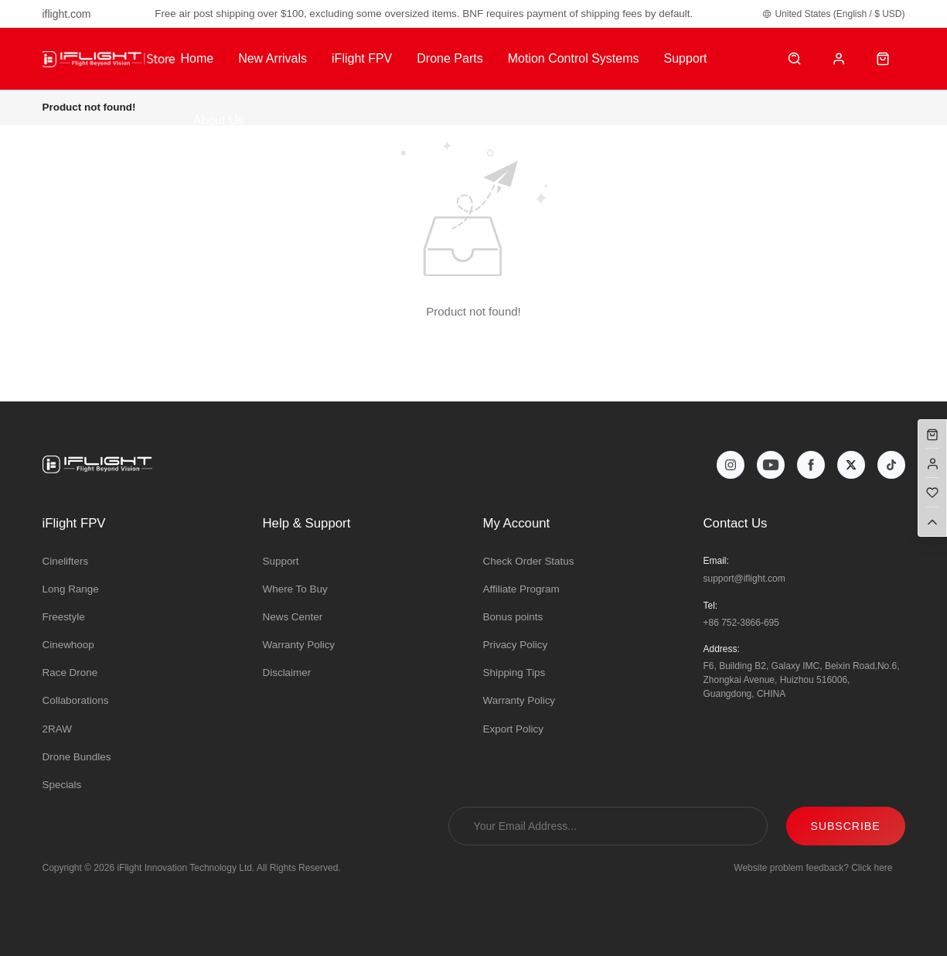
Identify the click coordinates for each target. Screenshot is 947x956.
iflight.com (67, 14)
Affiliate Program (521, 589)
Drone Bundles (77, 757)
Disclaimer (287, 672)
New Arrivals (272, 58)
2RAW (57, 729)
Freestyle (64, 617)
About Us (218, 120)
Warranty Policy (299, 644)
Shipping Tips (514, 672)
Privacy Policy (515, 644)
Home (196, 58)
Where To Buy (295, 589)
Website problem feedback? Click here (813, 867)
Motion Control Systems (573, 58)
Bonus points (513, 617)
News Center (293, 617)
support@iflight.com (744, 578)
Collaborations (76, 700)
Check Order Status (528, 561)
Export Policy (513, 729)
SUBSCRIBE (846, 826)
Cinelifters (66, 561)
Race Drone (70, 672)
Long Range (71, 589)
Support (685, 58)
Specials (62, 784)
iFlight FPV (362, 58)
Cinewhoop (68, 644)
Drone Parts (449, 58)
